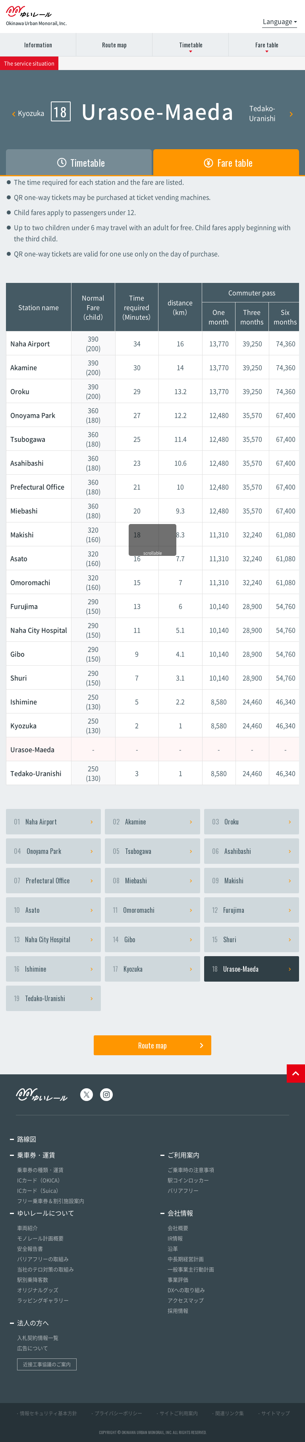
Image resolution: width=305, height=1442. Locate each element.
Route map (114, 44)
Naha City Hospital (53, 939)
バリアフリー (183, 1190)
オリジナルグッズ (37, 1290)
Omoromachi (152, 910)
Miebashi (152, 880)
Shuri (251, 939)
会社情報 (180, 1213)
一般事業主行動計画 (191, 1269)
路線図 (26, 1139)
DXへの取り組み (186, 1290)
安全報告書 (30, 1248)
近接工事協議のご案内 (47, 1364)
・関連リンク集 (227, 1413)
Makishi (251, 880)
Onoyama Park (53, 851)
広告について (32, 1348)
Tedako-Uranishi (271, 113)
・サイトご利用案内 (176, 1413)
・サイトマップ (273, 1413)
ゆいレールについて (45, 1213)
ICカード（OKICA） (40, 1180)
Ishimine (53, 969)
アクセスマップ (186, 1300)
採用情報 (178, 1310)
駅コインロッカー (188, 1180)
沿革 (173, 1248)
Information (38, 44)
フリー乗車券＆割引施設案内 (50, 1200)
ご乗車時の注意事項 (191, 1169)
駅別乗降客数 (32, 1279)
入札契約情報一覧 (37, 1337)
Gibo (152, 939)
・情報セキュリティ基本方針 (46, 1413)
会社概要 (178, 1228)
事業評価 (178, 1279)
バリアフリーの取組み (43, 1259)
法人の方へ (33, 1322)
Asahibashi (251, 851)
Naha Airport (53, 821)
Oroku (251, 821)
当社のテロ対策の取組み (45, 1269)
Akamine (152, 821)
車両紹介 (27, 1228)
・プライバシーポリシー (116, 1413)
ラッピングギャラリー (43, 1300)
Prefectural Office (53, 880)
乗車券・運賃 (36, 1154)
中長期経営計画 (186, 1259)
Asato (53, 910)
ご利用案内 (183, 1154)
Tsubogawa (152, 851)
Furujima (251, 910)
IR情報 (175, 1238)
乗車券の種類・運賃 (40, 1169)
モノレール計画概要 (40, 1238)
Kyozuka (28, 113)
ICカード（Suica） (39, 1190)
